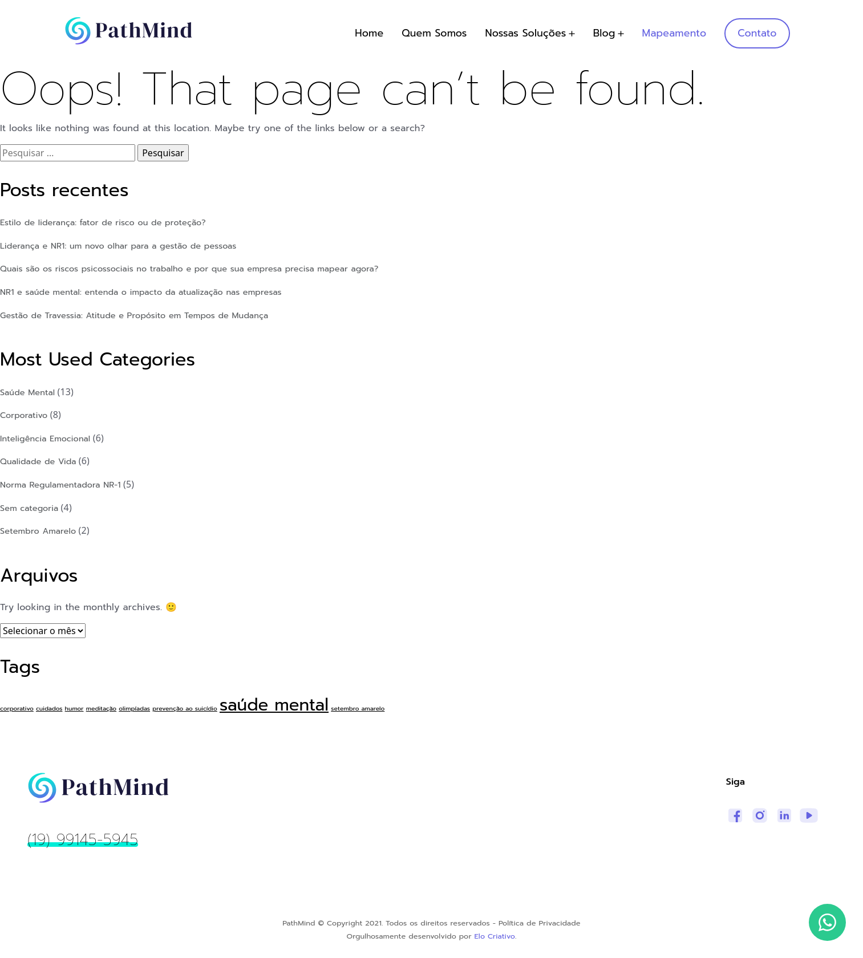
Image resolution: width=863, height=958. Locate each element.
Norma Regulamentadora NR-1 (60, 484)
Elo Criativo (495, 936)
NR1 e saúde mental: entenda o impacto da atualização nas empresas (141, 292)
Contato (757, 33)
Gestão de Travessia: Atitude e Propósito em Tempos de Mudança (134, 315)
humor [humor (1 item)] (74, 708)
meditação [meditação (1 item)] (101, 708)
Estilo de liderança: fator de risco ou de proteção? (103, 222)
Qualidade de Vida (38, 461)
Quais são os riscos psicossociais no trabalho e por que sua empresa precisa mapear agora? (189, 268)
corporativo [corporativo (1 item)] (17, 708)
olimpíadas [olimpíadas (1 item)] (134, 708)
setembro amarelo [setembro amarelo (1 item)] (357, 708)
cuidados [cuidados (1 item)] (49, 708)
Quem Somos (434, 33)
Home (369, 33)
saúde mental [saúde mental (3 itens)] (274, 704)
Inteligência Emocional (45, 438)
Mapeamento (674, 33)
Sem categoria (29, 508)
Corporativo (23, 415)
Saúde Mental (27, 392)
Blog (604, 33)
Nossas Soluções (525, 33)
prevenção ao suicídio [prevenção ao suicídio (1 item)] (184, 708)
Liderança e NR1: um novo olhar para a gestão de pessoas (118, 246)
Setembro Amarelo (38, 531)
